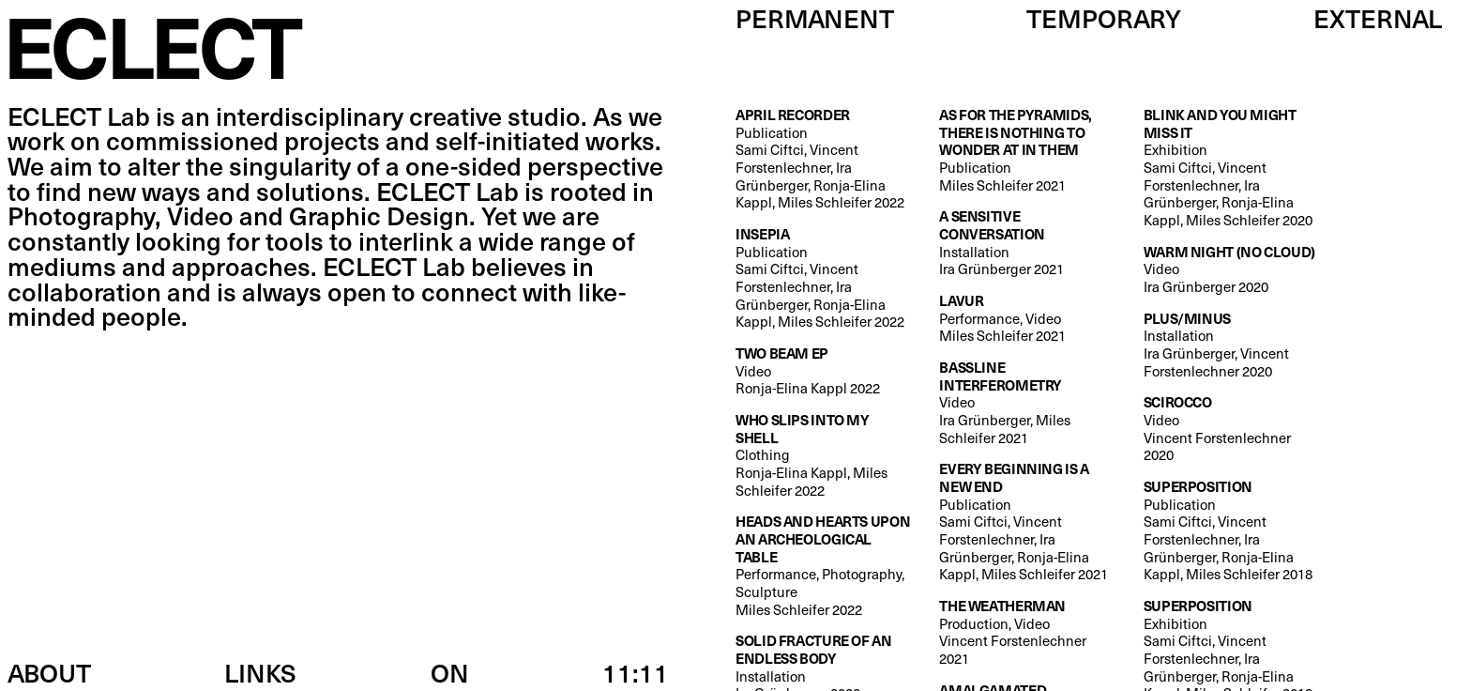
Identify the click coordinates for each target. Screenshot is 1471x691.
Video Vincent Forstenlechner (1231, 428)
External (1377, 18)
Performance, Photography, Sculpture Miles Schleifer (823, 565)
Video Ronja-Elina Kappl (808, 371)
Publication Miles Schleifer (1026, 149)
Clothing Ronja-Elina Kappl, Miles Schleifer (823, 455)
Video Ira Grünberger (1229, 269)
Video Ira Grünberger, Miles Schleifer (1026, 402)
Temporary (1103, 18)
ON (450, 672)
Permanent (815, 18)
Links (260, 672)
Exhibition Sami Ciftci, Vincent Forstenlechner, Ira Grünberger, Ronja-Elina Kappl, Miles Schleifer (1231, 167)
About (49, 672)
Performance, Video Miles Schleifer (1002, 318)
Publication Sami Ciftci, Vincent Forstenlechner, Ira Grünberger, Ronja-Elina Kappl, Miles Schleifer (823, 158)
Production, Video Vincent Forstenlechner (1026, 632)
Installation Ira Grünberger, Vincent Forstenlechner (1231, 345)
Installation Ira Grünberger (1026, 242)
